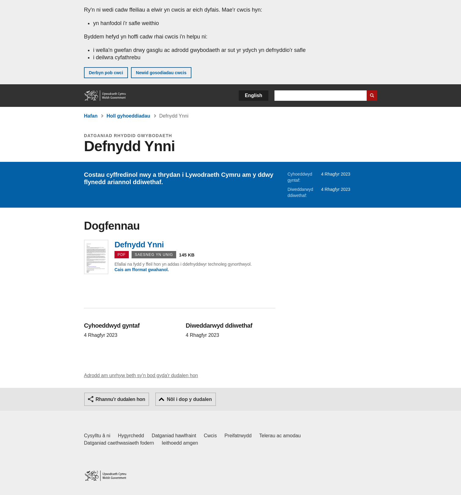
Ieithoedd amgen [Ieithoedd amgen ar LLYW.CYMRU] (180, 443)
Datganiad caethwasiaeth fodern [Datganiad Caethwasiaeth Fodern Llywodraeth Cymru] (119, 443)
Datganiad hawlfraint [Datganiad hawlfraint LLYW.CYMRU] (174, 435)
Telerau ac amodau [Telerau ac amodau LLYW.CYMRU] (280, 435)
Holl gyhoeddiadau (128, 115)
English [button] (253, 95)
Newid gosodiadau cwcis (161, 72)
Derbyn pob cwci (106, 72)
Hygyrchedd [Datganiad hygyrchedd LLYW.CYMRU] (131, 435)
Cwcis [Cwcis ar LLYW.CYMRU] (210, 435)
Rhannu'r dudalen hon (120, 399)
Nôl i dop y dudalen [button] (189, 399)
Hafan (90, 115)
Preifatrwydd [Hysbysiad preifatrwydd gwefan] (238, 435)
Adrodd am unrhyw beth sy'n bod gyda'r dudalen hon (141, 375)
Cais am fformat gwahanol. (141, 269)
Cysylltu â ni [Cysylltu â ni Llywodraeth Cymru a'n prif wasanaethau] (97, 435)
